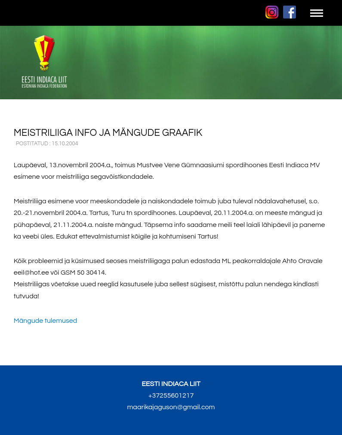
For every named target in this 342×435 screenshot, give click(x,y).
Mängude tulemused (45, 320)
